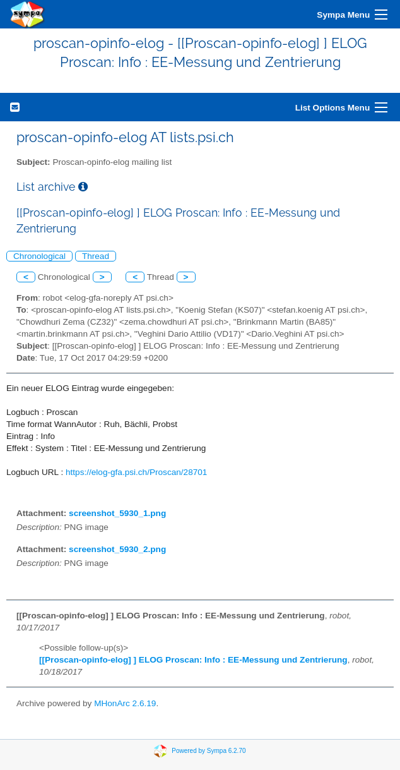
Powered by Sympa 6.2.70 (208, 750)
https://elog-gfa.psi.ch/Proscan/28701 (136, 472)
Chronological (39, 256)
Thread (95, 256)
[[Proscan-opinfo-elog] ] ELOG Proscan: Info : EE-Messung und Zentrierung (193, 660)
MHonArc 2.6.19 (125, 703)
